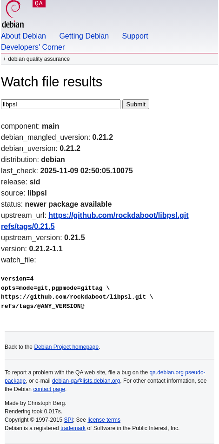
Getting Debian (84, 36)
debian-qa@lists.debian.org (86, 381)
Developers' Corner (33, 47)
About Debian (23, 36)
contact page (49, 389)
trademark (73, 428)
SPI (68, 420)
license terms (103, 420)
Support (135, 36)
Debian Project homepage (66, 347)
